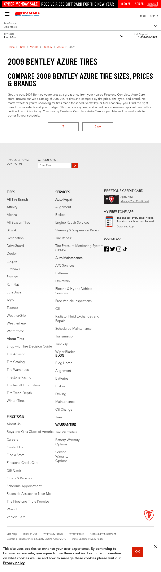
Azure (60, 47)
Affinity (12, 207)
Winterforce (15, 331)
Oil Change (63, 409)
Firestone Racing (19, 377)
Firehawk (13, 269)
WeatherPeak (16, 323)
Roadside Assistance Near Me (29, 494)
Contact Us (15, 447)
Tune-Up (61, 344)
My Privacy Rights (53, 534)
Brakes (60, 215)
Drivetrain (62, 281)
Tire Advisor (16, 354)
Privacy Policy (76, 534)
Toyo (10, 300)
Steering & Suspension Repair (77, 230)
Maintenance (65, 402)
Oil (57, 309)
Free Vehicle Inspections (73, 301)
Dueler (12, 254)
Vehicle (34, 47)
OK (137, 551)
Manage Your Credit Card (135, 201)
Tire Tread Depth (19, 393)
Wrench (12, 509)
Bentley (47, 47)
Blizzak (12, 230)
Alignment (63, 207)
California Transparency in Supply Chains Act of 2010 (36, 539)
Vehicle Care (16, 517)
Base (98, 126)
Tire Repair (63, 238)
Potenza (12, 277)
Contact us (14, 164)
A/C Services (64, 265)
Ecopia (12, 261)
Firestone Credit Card (23, 463)
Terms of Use (30, 534)
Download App (125, 227)
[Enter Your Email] (54, 165)
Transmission (64, 336)
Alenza (12, 215)
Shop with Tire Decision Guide (29, 346)
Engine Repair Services (72, 222)
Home (11, 47)
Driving (60, 394)
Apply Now (127, 197)
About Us (14, 424)
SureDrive (14, 292)
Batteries (61, 273)
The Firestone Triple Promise (28, 501)
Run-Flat (13, 285)
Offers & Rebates (19, 478)
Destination (15, 238)
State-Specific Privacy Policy (87, 539)
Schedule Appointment (24, 486)
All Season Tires (18, 222)
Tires (22, 47)
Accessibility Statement (103, 534)
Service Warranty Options (61, 457)
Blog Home (63, 363)
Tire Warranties (18, 370)
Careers (12, 439)
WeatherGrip (16, 316)
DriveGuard (15, 246)
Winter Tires (16, 401)
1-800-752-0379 (147, 37)
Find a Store (16, 455)
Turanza (12, 308)
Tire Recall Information (23, 385)
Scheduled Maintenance (73, 329)
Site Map (12, 534)
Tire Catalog (16, 362)
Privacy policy (14, 563)
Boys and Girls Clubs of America (30, 432)
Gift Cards (14, 470)
